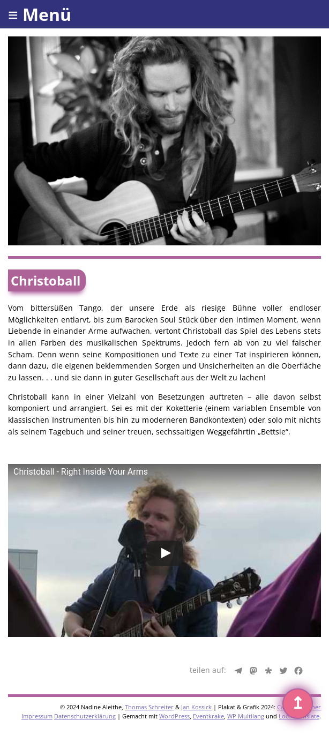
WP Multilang (245, 716)
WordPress (174, 716)
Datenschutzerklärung (85, 716)
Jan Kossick (196, 707)
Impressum (37, 716)
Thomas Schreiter (149, 707)
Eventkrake (208, 716)
